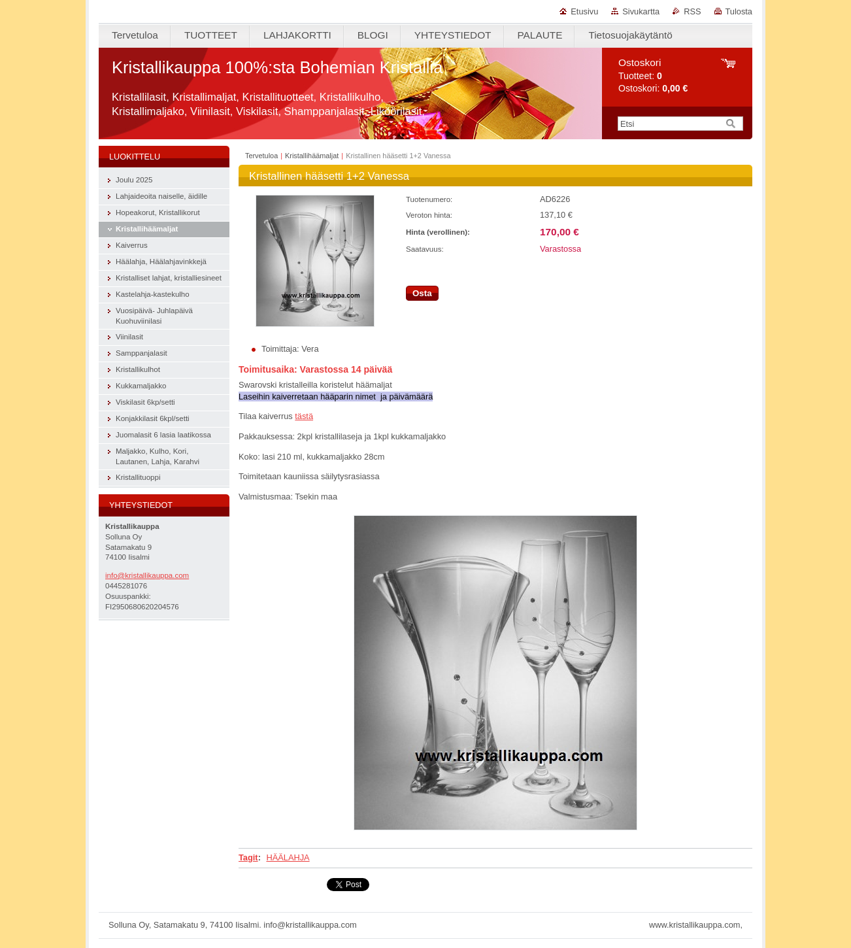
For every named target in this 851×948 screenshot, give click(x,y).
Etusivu (584, 11)
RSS (692, 11)
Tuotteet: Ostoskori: (653, 75)
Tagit (248, 857)
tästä (304, 416)
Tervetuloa (261, 156)
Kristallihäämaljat (312, 156)
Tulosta (739, 11)
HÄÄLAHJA (287, 857)
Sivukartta (640, 11)
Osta (422, 293)
